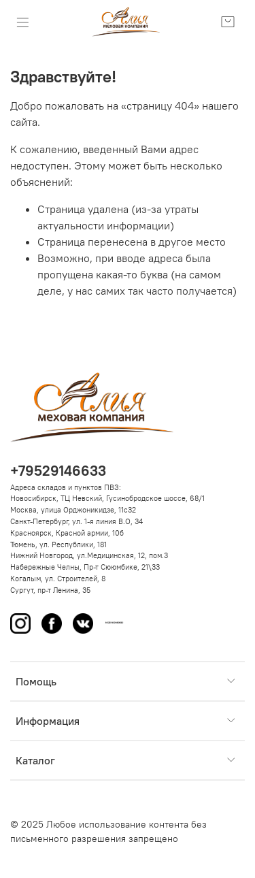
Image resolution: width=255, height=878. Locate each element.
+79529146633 (58, 470)
